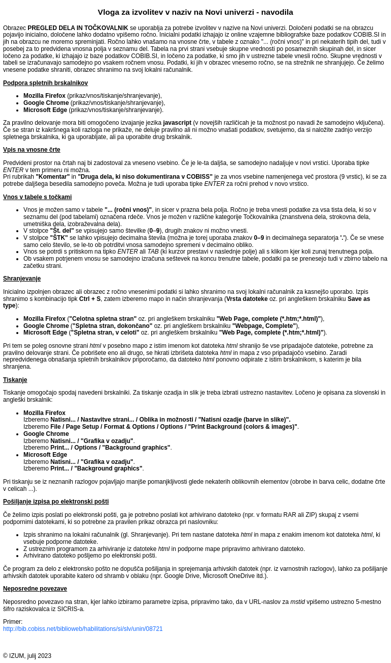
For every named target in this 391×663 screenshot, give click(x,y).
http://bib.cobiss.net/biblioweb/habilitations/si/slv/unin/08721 (83, 628)
